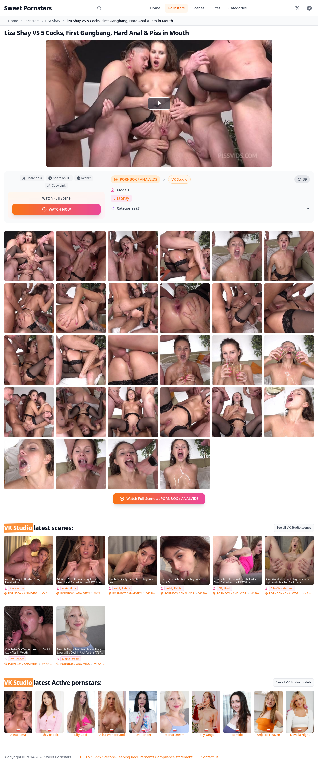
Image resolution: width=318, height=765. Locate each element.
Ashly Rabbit (122, 588)
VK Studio (179, 179)
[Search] (99, 8)
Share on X (32, 178)
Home (155, 8)
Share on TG (59, 178)
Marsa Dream (71, 658)
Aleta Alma (17, 588)
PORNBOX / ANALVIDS (135, 179)
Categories (237, 8)
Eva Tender (17, 658)
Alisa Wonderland (282, 588)
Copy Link (56, 185)
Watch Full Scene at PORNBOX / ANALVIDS (159, 498)
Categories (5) (210, 208)
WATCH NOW (56, 209)
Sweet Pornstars (28, 8)
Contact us (210, 756)
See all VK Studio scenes (294, 527)
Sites (216, 8)
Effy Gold (224, 588)
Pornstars (176, 8)
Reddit (84, 178)
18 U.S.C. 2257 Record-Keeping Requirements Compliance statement (135, 756)
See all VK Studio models (293, 682)
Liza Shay (52, 20)
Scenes (198, 8)
